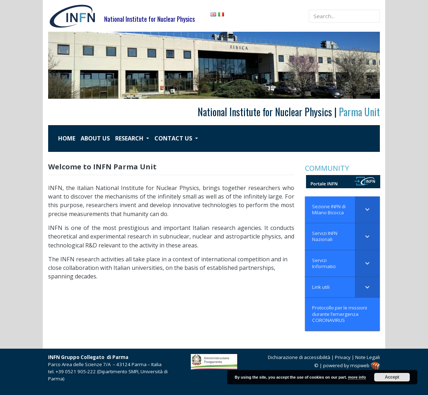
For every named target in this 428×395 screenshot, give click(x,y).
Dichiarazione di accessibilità (299, 357)
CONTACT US (174, 138)
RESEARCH (130, 138)
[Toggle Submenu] (367, 209)
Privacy (343, 357)
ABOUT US (95, 138)
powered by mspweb (351, 365)
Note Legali (367, 357)
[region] (214, 65)
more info (357, 377)
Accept (392, 377)
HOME (66, 138)
